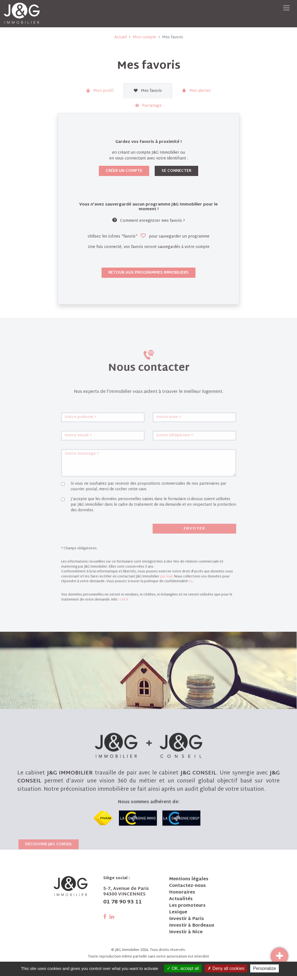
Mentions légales (188, 879)
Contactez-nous (187, 886)
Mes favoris (148, 90)
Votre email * (89, 458)
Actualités (181, 899)
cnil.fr (128, 596)
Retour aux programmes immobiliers (148, 272)
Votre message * (92, 473)
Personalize (264, 968)
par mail (163, 576)
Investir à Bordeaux (191, 925)
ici (183, 580)
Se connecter (176, 170)
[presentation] (104, 537)
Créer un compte (124, 170)
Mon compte (144, 37)
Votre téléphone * (170, 458)
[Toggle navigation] (286, 8)
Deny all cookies (226, 968)
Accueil (120, 37)
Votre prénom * (91, 443)
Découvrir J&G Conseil (48, 899)
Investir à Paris (186, 919)
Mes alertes (196, 90)
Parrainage (148, 105)
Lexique (178, 912)
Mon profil (99, 90)
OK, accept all (183, 968)
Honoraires (182, 892)
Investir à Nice (186, 932)
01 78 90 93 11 (122, 902)
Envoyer (187, 536)
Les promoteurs (187, 906)
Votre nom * (165, 443)
